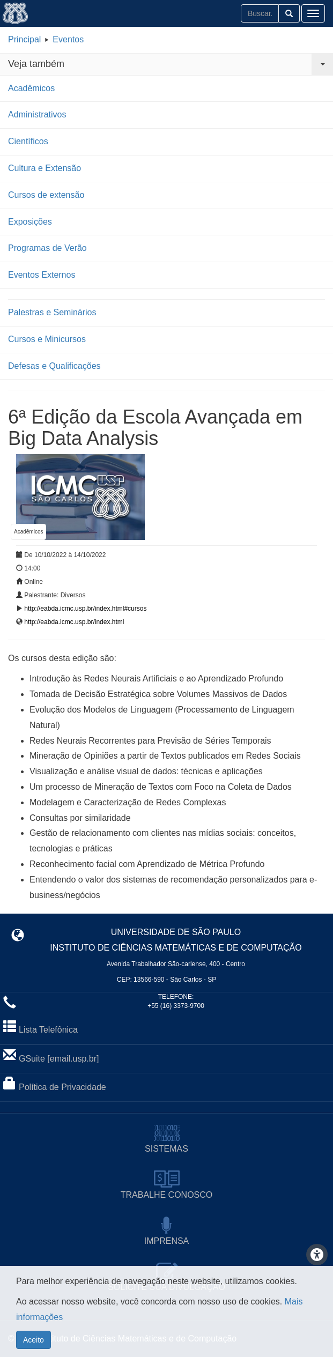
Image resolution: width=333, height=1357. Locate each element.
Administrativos (37, 114)
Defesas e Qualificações (54, 365)
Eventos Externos (41, 274)
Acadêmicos (31, 88)
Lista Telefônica (48, 1029)
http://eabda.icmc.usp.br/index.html (74, 622)
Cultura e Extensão (44, 168)
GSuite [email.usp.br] (59, 1058)
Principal (24, 39)
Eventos (68, 39)
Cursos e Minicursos (47, 339)
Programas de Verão (47, 248)
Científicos (28, 141)
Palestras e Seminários (52, 312)
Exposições (30, 221)
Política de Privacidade (62, 1087)
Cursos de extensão (46, 194)
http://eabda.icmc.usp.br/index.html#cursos (85, 608)
